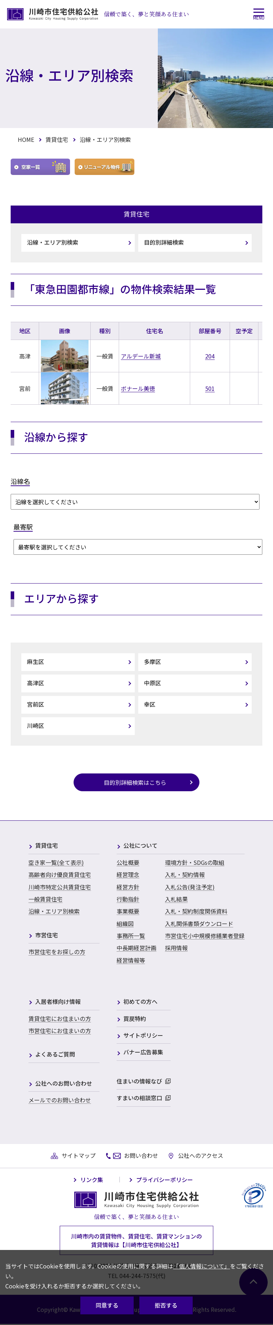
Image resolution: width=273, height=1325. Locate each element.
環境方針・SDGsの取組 (194, 862)
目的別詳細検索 (164, 242)
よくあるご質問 (55, 1054)
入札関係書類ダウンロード (199, 923)
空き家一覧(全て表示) (56, 862)
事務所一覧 (131, 935)
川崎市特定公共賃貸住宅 (59, 887)
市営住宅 (46, 935)
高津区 (35, 683)
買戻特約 (134, 1019)
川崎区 (35, 725)
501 (210, 388)
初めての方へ (140, 1002)
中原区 (152, 683)
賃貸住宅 (57, 139)
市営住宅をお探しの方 (56, 951)
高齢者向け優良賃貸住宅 (59, 874)
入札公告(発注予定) (190, 887)
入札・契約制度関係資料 (196, 911)
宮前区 (35, 704)
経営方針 (128, 887)
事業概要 (128, 911)
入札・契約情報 (185, 874)
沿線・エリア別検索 (52, 242)
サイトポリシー (143, 1035)
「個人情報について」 (201, 1266)
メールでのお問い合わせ (59, 1100)
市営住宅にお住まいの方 (59, 1030)
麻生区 (35, 661)
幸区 (149, 704)
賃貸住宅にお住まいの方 (59, 1018)
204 (210, 356)
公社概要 (128, 862)
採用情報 (176, 947)
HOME (26, 139)
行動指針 (128, 899)
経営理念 (128, 874)
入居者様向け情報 (58, 1002)
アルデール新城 (141, 356)
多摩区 (152, 661)
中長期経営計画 (136, 947)
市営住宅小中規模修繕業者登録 (205, 935)
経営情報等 (131, 960)
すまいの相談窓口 (139, 1098)
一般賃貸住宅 (45, 899)
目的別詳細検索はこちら (135, 782)
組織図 (125, 923)
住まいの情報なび (139, 1081)
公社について (140, 846)
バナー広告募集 (143, 1052)
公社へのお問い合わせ (63, 1083)
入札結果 (176, 899)
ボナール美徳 (138, 388)
